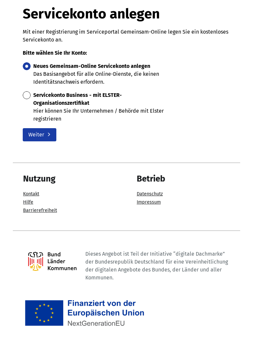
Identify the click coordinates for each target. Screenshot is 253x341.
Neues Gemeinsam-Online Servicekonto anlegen (91, 66)
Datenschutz (150, 194)
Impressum (149, 202)
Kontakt (31, 194)
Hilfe (28, 202)
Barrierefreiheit (40, 210)
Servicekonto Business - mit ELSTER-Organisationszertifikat (77, 99)
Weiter (39, 134)
